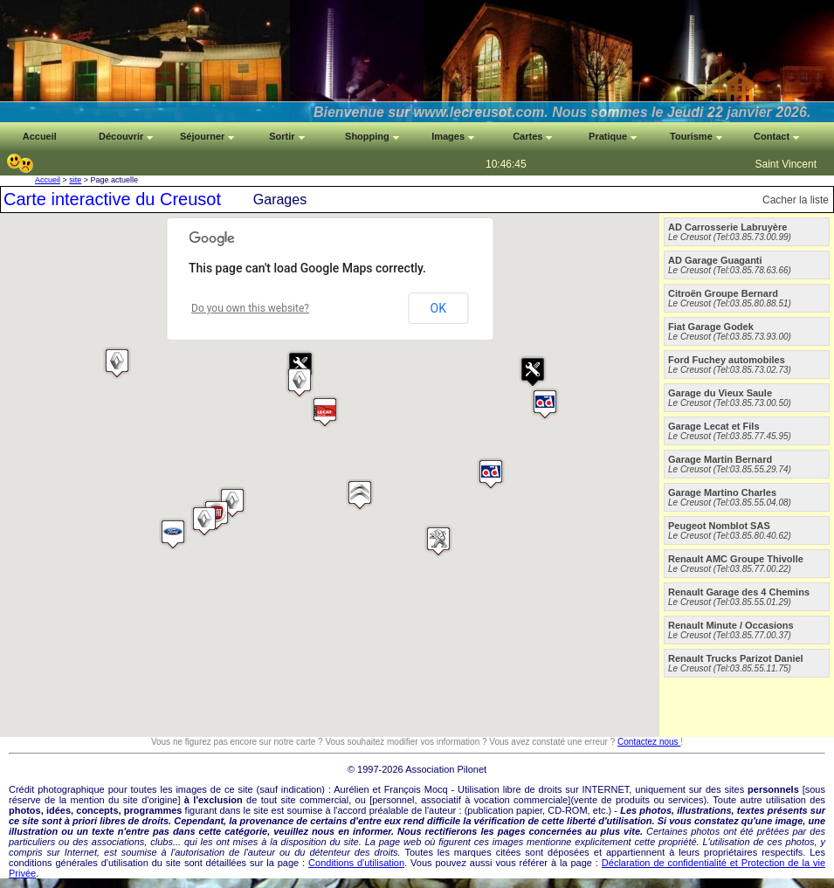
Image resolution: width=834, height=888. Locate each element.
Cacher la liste (795, 200)
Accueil (47, 180)
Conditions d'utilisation (356, 862)
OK (438, 308)
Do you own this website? (250, 308)
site (75, 180)
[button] (545, 404)
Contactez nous (648, 742)
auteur (442, 810)
